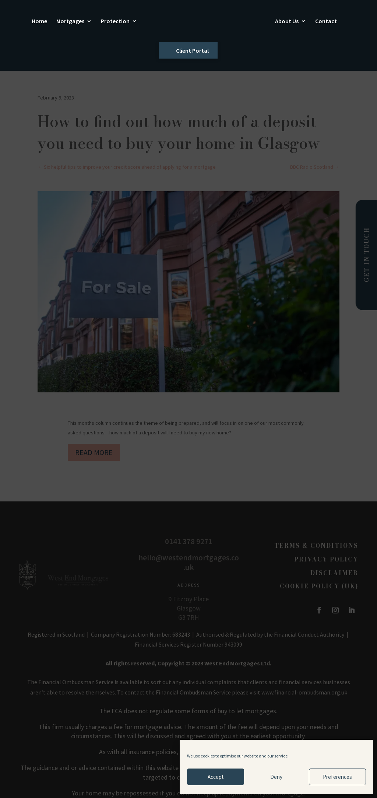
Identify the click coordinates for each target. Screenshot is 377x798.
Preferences (337, 776)
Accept (216, 776)
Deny (276, 776)
